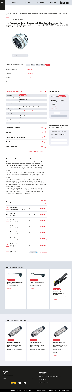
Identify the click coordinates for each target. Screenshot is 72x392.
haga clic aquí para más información (26, 110)
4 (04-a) (28, 64)
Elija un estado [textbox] (55, 142)
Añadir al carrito (29, 69)
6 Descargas (30, 73)
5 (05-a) (32, 64)
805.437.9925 (43, 377)
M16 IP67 (22, 12)
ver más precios (54, 108)
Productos (8, 12)
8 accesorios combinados (32, 77)
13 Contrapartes (30, 81)
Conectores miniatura (15, 12)
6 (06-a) (37, 64)
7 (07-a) (42, 64)
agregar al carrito (59, 115)
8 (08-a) (47, 64)
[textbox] (19, 55)
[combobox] (20, 55)
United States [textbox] (55, 139)
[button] (2, 2)
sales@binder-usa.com (44, 382)
